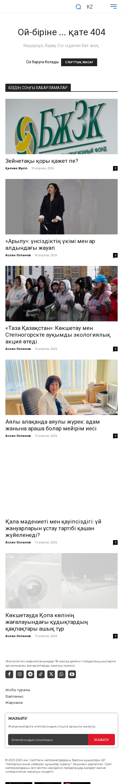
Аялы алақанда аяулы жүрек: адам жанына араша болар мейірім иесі (52, 425)
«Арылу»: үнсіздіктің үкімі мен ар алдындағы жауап (50, 244)
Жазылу (101, 727)
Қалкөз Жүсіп (16, 168)
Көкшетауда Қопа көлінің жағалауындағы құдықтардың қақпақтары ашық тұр (46, 609)
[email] (48, 726)
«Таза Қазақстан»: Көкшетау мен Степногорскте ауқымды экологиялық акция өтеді (57, 335)
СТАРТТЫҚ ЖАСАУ (79, 62)
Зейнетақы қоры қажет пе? (41, 161)
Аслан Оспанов (18, 255)
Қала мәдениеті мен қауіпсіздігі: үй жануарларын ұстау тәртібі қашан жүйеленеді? (53, 515)
